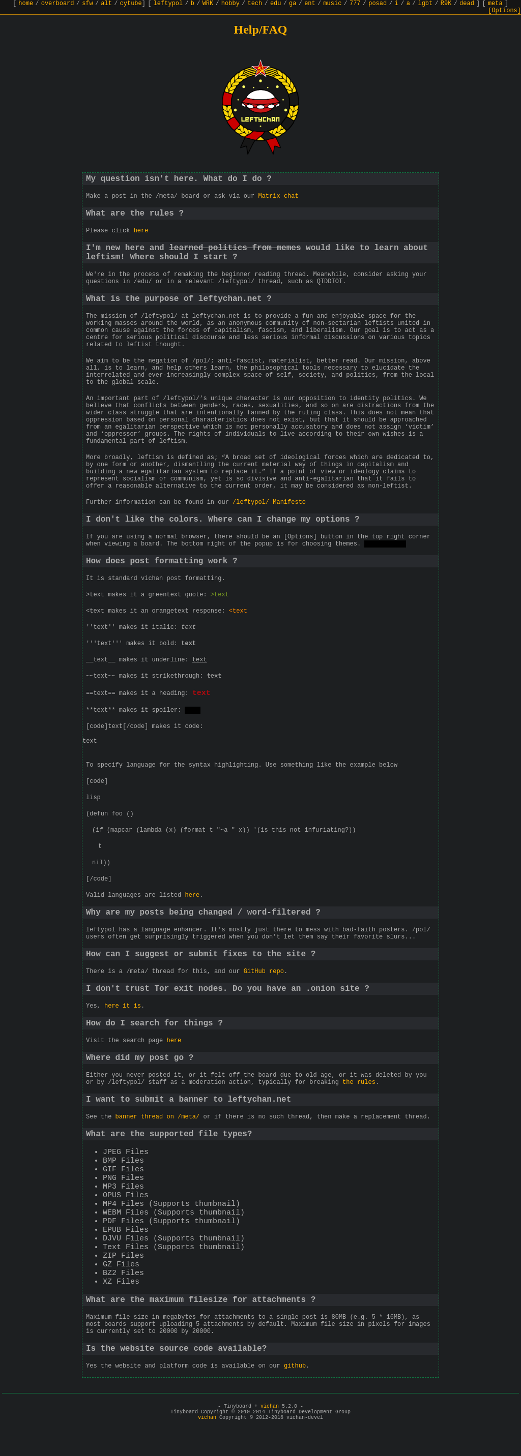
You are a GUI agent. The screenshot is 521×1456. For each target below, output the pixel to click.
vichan (269, 1408)
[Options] (504, 10)
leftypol (168, 3)
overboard (57, 3)
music (332, 3)
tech (254, 3)
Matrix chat (278, 196)
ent (309, 3)
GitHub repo (264, 973)
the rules (358, 1083)
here (141, 230)
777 (355, 3)
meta (495, 3)
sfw (87, 3)
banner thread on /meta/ (157, 1118)
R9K (446, 3)
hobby (230, 3)
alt (106, 3)
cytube (131, 3)
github (295, 1367)
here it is (122, 1007)
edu (275, 3)
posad (377, 3)
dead (466, 3)
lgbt (425, 3)
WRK (208, 3)
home (25, 3)
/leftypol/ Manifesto (269, 502)
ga (292, 3)
